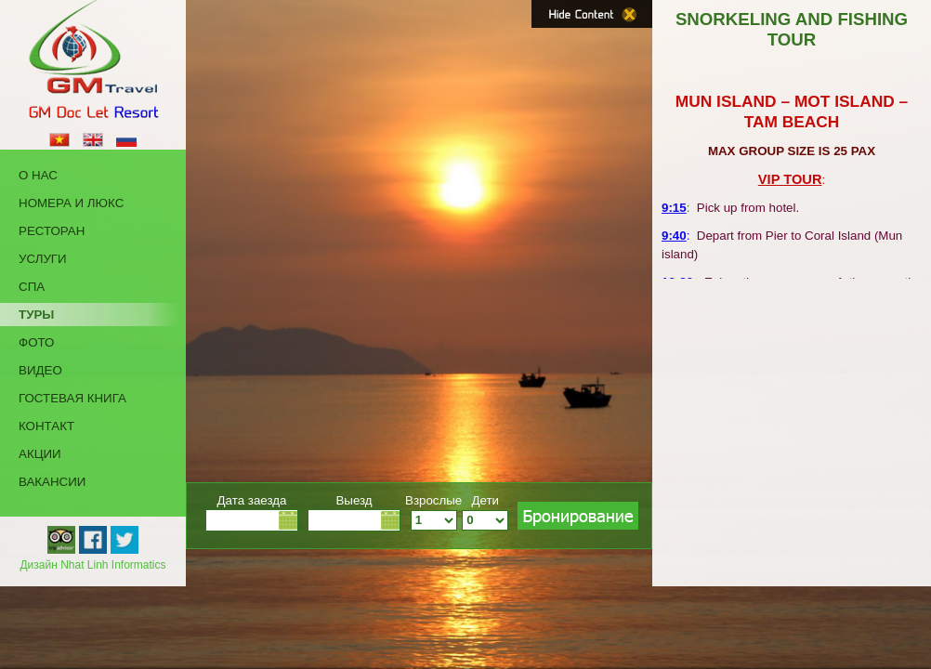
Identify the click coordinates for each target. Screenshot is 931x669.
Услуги (43, 259)
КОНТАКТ (46, 426)
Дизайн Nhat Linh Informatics (92, 564)
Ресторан (52, 231)
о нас (38, 175)
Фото (36, 342)
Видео (40, 370)
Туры (36, 314)
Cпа (32, 287)
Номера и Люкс (71, 203)
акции (40, 454)
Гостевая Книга (72, 398)
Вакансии (52, 482)
